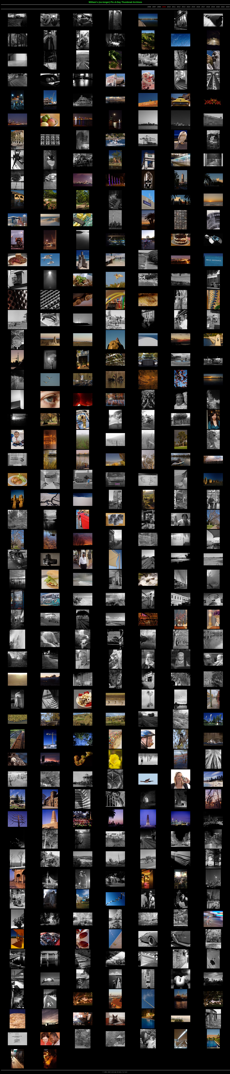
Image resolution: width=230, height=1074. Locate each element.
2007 (154, 7)
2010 (169, 7)
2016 (198, 7)
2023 (228, 7)
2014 (188, 7)
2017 (203, 7)
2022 (223, 7)
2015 (193, 7)
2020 (218, 7)
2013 (183, 7)
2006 (149, 7)
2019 (213, 7)
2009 (164, 7)
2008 (159, 7)
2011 (174, 7)
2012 (179, 7)
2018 (208, 7)
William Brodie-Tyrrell (119, 1072)
